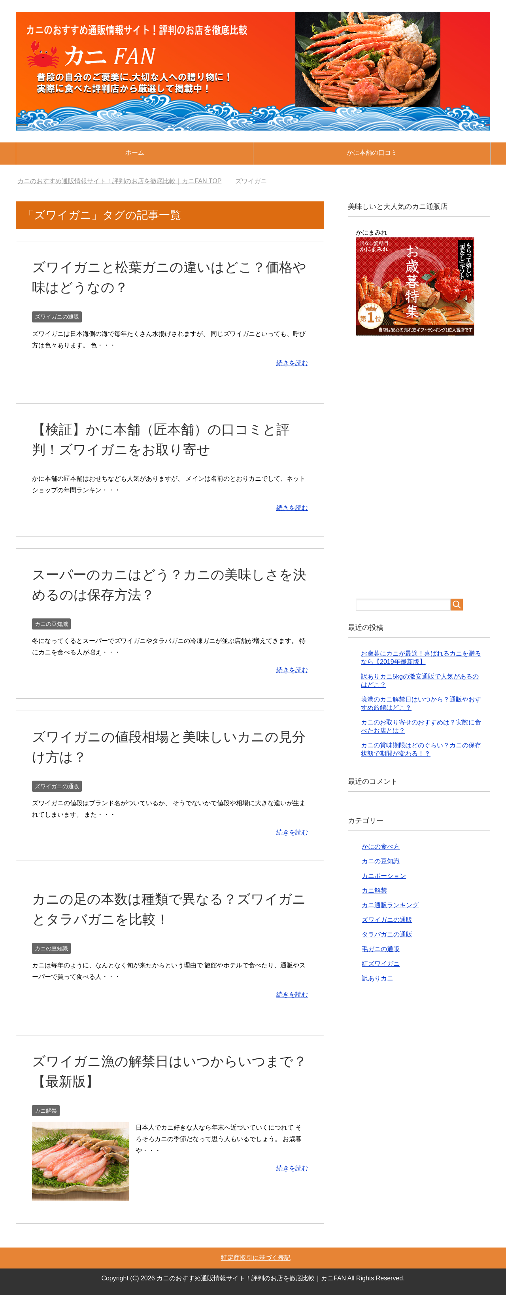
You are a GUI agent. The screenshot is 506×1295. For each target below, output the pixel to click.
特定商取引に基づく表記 (256, 1257)
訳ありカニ (377, 978)
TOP (119, 181)
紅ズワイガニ (381, 963)
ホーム (134, 152)
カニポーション (384, 875)
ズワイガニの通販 (57, 316)
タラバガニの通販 (387, 934)
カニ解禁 (46, 1110)
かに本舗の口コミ (372, 152)
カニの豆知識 (51, 624)
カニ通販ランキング (390, 905)
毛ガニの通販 (381, 949)
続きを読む (292, 363)
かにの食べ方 (381, 846)
